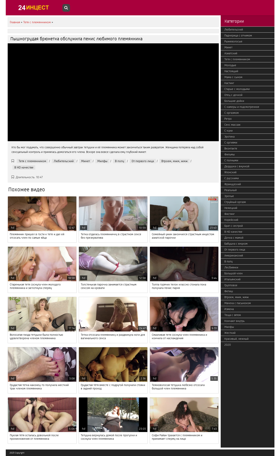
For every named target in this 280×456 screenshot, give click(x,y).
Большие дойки (234, 101)
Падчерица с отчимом (238, 35)
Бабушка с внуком (236, 243)
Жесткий (229, 333)
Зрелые (229, 196)
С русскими (231, 178)
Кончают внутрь (234, 321)
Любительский (64, 161)
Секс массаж (232, 124)
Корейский (231, 220)
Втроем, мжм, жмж (174, 161)
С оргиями (230, 142)
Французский (232, 184)
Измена (229, 309)
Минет (85, 161)
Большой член (233, 273)
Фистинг (229, 214)
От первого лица (143, 161)
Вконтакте (230, 148)
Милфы (102, 161)
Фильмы (229, 154)
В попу (119, 161)
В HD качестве (23, 167)
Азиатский (230, 53)
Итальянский (232, 279)
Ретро (228, 118)
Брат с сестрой (233, 226)
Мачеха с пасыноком (237, 303)
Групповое (230, 285)
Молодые (230, 65)
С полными (231, 160)
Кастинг (229, 83)
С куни (228, 130)
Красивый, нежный (236, 339)
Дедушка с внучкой (236, 166)
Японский (230, 172)
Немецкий (230, 208)
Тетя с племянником (32, 161)
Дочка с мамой (233, 237)
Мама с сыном (233, 77)
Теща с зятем (232, 315)
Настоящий (231, 71)
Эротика (229, 136)
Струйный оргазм (235, 202)
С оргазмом (231, 113)
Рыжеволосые (233, 41)
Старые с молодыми (237, 89)
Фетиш (228, 291)
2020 (227, 344)
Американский (233, 255)
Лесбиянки (231, 267)
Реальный (230, 190)
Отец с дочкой (233, 95)
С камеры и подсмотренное (241, 107)
